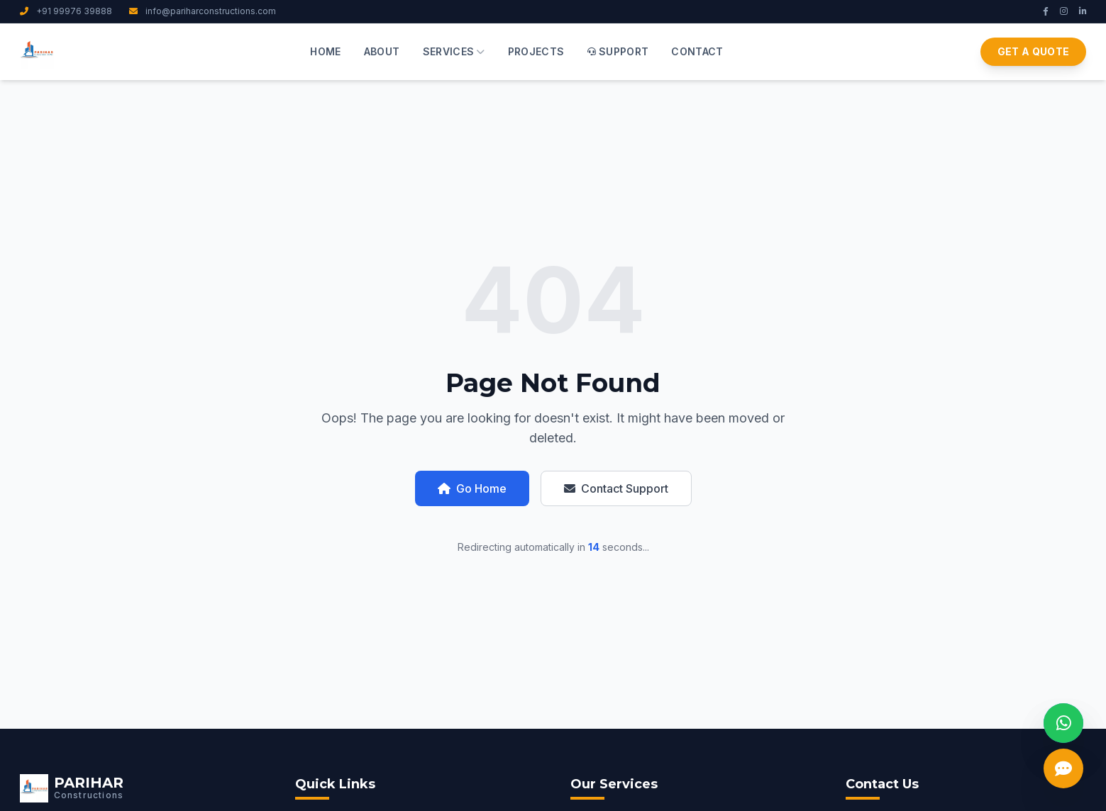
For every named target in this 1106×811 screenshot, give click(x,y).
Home (325, 51)
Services (454, 51)
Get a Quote (1033, 51)
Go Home (472, 488)
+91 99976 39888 (66, 11)
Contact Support (616, 488)
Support (618, 51)
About (382, 51)
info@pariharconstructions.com (202, 11)
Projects (536, 51)
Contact (697, 51)
